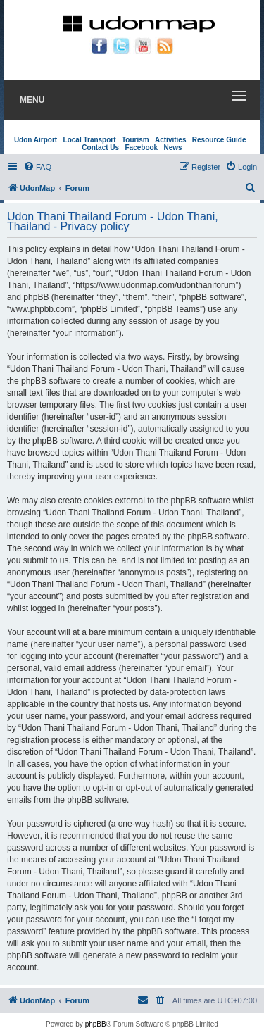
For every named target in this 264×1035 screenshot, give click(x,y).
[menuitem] (37, 166)
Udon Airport (35, 140)
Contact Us (100, 147)
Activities (170, 140)
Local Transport (89, 140)
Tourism (135, 140)
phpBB (95, 1024)
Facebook (141, 147)
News (173, 147)
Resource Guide (219, 140)
